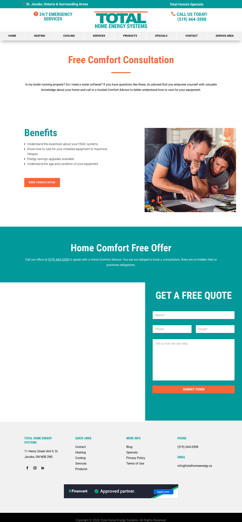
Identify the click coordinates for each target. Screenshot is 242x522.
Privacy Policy (135, 458)
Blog (129, 447)
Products (130, 35)
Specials (161, 35)
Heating (39, 35)
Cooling (69, 35)
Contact (191, 35)
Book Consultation (42, 182)
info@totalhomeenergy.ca (194, 466)
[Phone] (172, 329)
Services (99, 35)
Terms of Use (135, 463)
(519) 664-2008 (189, 19)
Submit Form (194, 389)
